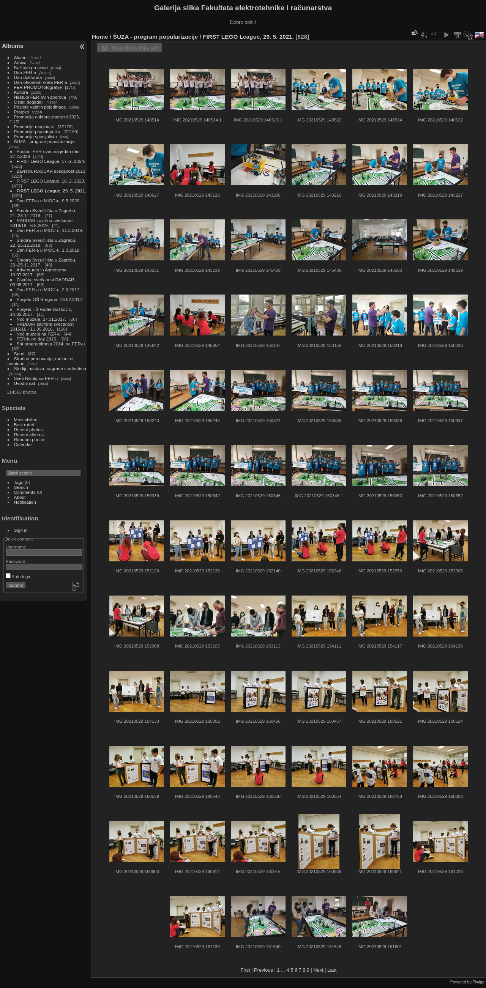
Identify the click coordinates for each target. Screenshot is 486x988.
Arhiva (20, 62)
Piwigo (478, 982)
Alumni (21, 57)
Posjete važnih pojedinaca (40, 106)
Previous (263, 970)
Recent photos (28, 429)
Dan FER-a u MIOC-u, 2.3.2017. (49, 289)
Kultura (21, 92)
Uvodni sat (24, 383)
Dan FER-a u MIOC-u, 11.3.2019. (50, 230)
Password (15, 561)
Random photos (30, 439)
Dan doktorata (28, 77)
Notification (25, 502)
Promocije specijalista (35, 136)
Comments (25, 492)
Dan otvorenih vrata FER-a (40, 82)
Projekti (21, 111)
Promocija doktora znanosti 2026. (47, 116)
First (245, 970)
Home (100, 36)
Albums (12, 46)
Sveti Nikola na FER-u (36, 378)
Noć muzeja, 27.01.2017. (41, 319)
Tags (19, 482)
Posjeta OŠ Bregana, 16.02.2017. (50, 299)
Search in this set (134, 47)
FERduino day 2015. (37, 338)
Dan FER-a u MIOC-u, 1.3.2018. (49, 249)
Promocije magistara (34, 126)
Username (16, 546)
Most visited (26, 419)
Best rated (24, 424)
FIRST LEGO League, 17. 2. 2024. (51, 161)
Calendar (23, 444)
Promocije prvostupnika (37, 131)
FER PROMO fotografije (38, 87)
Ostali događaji (29, 101)
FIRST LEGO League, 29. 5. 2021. (52, 190)
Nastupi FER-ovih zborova (40, 97)
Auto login (19, 576)
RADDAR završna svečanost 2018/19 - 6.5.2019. (42, 223)
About (20, 497)
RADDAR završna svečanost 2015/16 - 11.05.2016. (42, 326)
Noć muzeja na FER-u (39, 333)
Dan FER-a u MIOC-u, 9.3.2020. (49, 200)
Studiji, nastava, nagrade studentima (50, 368)
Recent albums (29, 434)
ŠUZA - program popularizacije (44, 141)
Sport (19, 353)
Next (318, 970)
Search (21, 487)
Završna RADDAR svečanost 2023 (51, 171)
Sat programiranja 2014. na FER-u (51, 343)
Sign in (21, 530)
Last (331, 970)
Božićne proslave (31, 67)
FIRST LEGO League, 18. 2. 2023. (51, 180)
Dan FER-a (25, 72)
